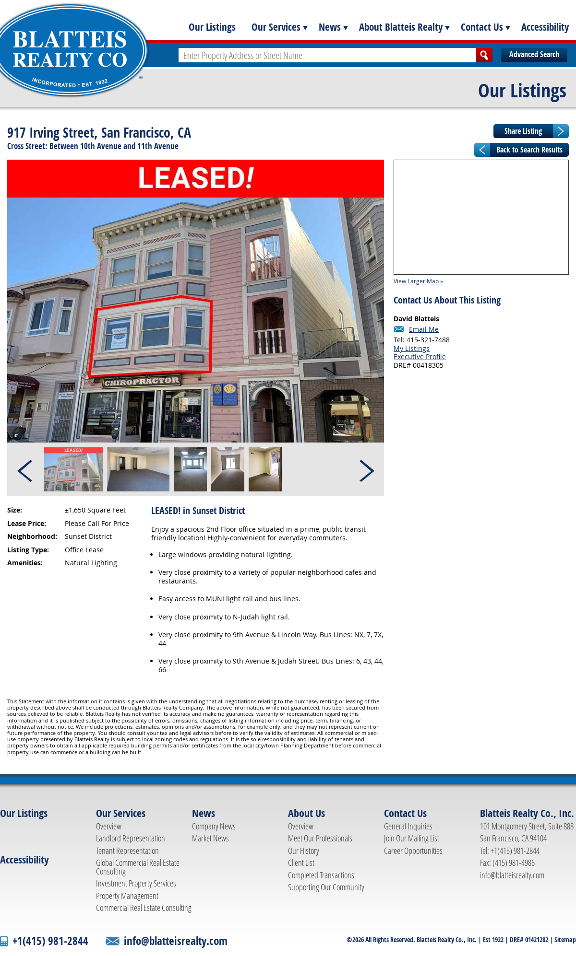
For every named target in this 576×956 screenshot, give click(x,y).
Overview (108, 826)
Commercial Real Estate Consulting (144, 907)
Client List (301, 862)
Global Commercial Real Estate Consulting (138, 867)
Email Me (424, 329)
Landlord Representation (130, 838)
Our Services (276, 27)
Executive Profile (420, 356)
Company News (214, 826)
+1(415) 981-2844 (50, 940)
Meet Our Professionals (320, 838)
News (330, 27)
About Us (306, 813)
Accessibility (545, 27)
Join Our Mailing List (411, 838)
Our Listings (212, 27)
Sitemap (565, 939)
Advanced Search (534, 54)
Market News (210, 838)
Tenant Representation (127, 850)
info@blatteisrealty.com (512, 875)
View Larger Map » (418, 281)
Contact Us (482, 27)
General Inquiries (408, 826)
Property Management (127, 895)
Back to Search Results (529, 149)
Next (366, 469)
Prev (25, 469)
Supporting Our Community (326, 887)
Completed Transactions (321, 875)
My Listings (412, 348)
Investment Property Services (136, 883)
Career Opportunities (413, 850)
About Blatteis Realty (401, 27)
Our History (303, 850)
